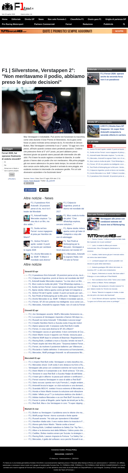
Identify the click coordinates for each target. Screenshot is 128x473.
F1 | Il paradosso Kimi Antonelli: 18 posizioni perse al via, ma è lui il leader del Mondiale (67, 275)
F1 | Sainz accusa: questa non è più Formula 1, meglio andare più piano (60, 383)
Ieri (94, 146)
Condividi (30, 190)
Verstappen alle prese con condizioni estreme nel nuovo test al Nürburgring (61, 368)
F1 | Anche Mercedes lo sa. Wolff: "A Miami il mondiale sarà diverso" (41, 257)
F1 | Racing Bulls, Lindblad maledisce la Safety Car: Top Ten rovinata (59, 427)
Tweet (44, 190)
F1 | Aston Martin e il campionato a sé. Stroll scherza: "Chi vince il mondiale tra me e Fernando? (70, 371)
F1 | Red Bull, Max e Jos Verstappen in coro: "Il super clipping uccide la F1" (61, 403)
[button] (12, 175)
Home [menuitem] (4, 19)
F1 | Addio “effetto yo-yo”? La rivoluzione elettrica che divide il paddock (59, 394)
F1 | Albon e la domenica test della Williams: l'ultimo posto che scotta (59, 430)
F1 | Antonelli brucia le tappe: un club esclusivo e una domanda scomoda (60, 385)
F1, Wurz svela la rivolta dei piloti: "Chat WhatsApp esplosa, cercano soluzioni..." (64, 284)
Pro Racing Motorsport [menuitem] (12, 24)
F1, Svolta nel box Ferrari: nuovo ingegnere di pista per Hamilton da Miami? (62, 287)
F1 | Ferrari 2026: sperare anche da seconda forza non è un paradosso (112, 77)
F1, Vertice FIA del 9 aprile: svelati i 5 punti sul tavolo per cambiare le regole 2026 (64, 293)
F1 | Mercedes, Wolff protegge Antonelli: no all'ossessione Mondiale (58, 352)
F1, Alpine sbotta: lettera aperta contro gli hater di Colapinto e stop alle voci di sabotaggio (67, 290)
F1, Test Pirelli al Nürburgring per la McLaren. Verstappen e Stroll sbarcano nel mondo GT (68, 296)
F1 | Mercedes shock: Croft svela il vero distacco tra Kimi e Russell (58, 365)
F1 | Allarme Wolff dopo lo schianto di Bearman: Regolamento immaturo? (60, 338)
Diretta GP (92, 122)
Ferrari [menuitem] (69, 24)
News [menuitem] (41, 19)
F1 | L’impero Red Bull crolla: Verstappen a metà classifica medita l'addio (60, 362)
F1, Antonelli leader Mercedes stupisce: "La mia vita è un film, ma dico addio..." (63, 281)
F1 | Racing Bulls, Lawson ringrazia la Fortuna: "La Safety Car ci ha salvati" (61, 436)
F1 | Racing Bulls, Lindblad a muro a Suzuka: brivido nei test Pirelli (58, 341)
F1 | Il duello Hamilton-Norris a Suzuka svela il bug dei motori (55, 323)
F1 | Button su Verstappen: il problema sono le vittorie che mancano (58, 413)
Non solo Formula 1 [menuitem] (57, 19)
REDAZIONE (59, 454)
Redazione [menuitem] (88, 24)
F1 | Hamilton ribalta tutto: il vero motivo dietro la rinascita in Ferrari (58, 421)
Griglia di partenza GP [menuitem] (115, 19)
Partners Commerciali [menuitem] (44, 24)
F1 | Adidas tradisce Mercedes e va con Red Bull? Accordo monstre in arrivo (62, 397)
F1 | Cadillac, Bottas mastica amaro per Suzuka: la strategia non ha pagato (61, 433)
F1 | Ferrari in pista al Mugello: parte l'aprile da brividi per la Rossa (58, 400)
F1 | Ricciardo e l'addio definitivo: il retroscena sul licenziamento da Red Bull (62, 350)
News (32, 178)
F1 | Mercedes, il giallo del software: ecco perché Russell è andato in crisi (61, 439)
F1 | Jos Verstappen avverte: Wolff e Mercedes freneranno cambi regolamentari (63, 314)
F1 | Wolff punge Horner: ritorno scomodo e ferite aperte (53, 416)
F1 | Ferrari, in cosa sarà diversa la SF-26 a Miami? (51, 329)
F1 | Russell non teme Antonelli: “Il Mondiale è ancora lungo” (55, 320)
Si (5, 162)
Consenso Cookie (58, 450)
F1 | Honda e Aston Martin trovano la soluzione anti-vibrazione (56, 391)
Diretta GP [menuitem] (29, 19)
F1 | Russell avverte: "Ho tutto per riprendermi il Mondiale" (54, 418)
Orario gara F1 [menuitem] (94, 19)
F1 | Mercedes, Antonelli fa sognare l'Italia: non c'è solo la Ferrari (74, 257)
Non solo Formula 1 (97, 214)
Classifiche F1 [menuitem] (77, 19)
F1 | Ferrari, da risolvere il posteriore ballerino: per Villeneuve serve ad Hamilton (63, 347)
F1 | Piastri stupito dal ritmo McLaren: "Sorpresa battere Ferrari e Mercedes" (62, 344)
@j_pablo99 (50, 181)
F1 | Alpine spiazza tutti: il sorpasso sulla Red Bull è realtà (54, 326)
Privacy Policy (71, 450)
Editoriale (92, 69)
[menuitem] (124, 24)
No (5, 165)
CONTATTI (69, 454)
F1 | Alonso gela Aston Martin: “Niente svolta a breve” (52, 424)
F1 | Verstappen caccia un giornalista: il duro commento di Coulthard (58, 332)
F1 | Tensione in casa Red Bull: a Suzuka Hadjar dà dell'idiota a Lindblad (60, 374)
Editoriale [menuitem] (16, 19)
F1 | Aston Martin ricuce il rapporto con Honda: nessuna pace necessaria (60, 335)
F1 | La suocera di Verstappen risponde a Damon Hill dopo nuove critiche (60, 317)
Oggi (89, 146)
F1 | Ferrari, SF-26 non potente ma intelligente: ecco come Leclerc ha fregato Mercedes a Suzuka (71, 302)
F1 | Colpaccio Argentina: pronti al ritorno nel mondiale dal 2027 (56, 278)
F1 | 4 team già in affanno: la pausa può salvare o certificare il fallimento (60, 377)
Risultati (12, 179)
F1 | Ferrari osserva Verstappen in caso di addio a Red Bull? (55, 380)
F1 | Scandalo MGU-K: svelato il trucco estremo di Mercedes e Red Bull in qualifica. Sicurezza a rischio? (74, 388)
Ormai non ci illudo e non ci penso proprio (11, 169)
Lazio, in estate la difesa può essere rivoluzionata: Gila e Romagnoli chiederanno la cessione (103, 248)
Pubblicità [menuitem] (108, 24)
